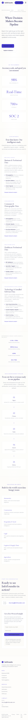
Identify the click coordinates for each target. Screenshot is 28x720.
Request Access (8, 46)
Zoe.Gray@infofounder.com (17, 603)
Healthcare (4, 677)
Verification (4, 689)
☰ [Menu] (25, 3)
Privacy (13, 714)
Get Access (19, 2)
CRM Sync (4, 693)
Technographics (5, 680)
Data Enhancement (6, 687)
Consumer (4, 675)
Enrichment (4, 691)
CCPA (25, 714)
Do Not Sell (21, 716)
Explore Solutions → (9, 50)
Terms (17, 714)
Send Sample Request (14, 635)
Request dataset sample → (11, 193)
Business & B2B (5, 673)
